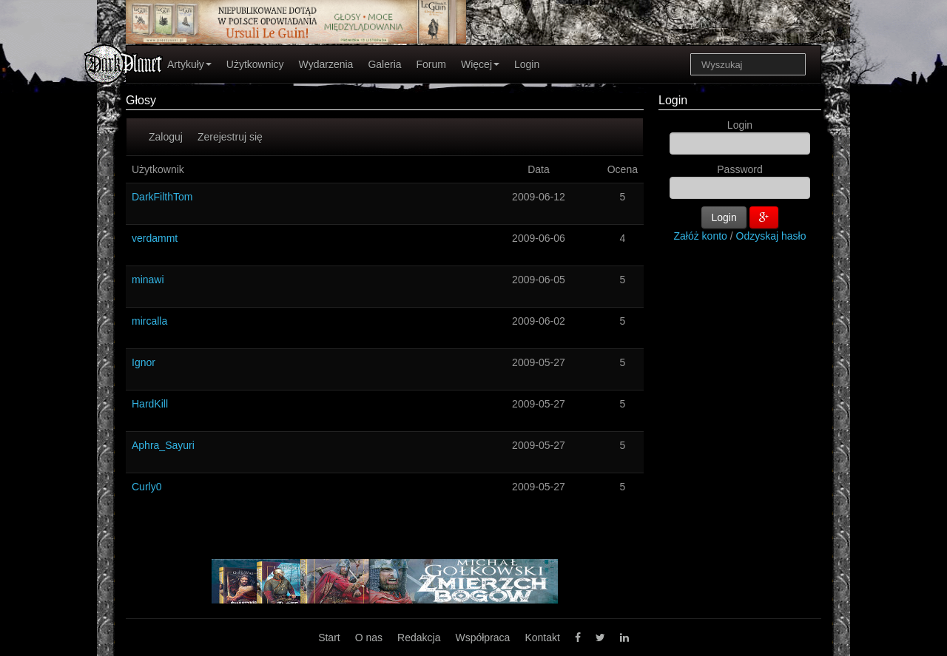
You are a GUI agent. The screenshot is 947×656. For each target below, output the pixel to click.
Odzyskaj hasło (771, 236)
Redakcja (418, 637)
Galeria (384, 64)
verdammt (155, 238)
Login (526, 64)
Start (329, 637)
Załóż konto (700, 236)
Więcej (480, 64)
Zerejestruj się (230, 137)
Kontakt (542, 637)
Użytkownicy (255, 64)
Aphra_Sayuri (163, 445)
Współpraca (482, 637)
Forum (431, 64)
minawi (148, 279)
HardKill (150, 404)
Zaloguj (166, 137)
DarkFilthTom (162, 197)
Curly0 (146, 487)
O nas (368, 637)
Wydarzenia (326, 64)
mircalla (149, 321)
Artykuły (189, 64)
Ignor (143, 362)
